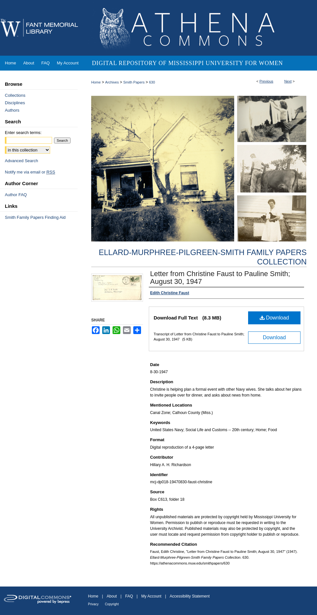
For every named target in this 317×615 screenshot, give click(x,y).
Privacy (93, 604)
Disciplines (15, 102)
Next (288, 81)
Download (274, 317)
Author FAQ (16, 194)
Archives (112, 82)
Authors (12, 110)
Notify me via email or (30, 172)
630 (152, 82)
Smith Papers (134, 82)
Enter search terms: (23, 132)
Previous (266, 81)
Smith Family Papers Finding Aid (35, 217)
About (112, 596)
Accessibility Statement (190, 596)
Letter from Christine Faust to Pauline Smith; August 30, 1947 (220, 277)
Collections (15, 95)
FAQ (129, 596)
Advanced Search (21, 160)
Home (96, 82)
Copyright (112, 604)
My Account (151, 596)
